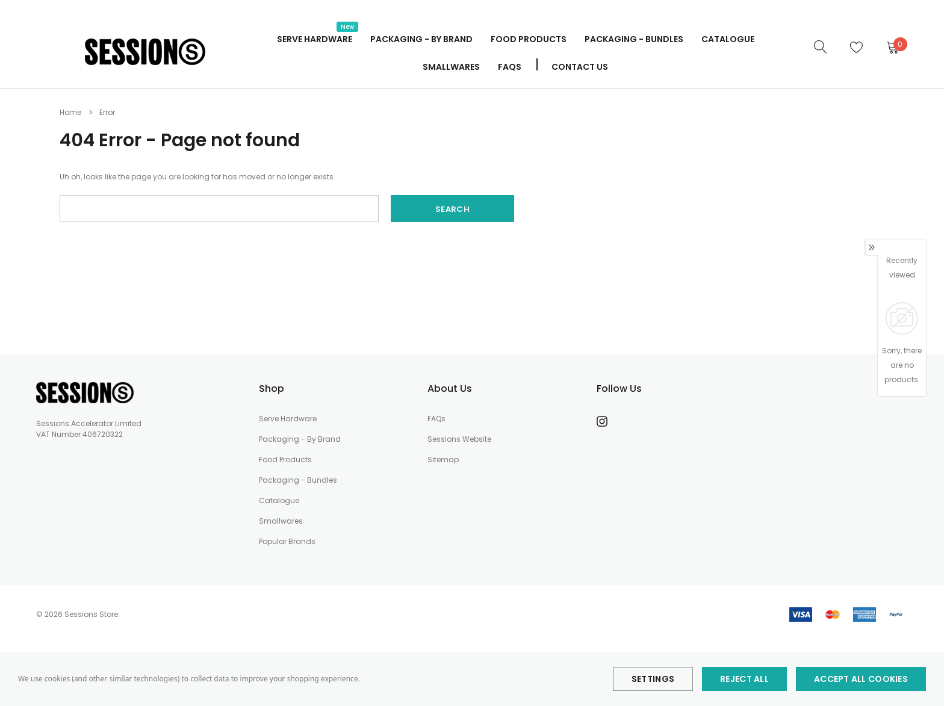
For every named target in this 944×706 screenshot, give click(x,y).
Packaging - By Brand (421, 39)
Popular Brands (287, 541)
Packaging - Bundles (298, 480)
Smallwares (451, 67)
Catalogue (279, 500)
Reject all (744, 679)
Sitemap (443, 459)
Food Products (529, 39)
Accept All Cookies (861, 679)
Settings (653, 679)
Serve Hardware (288, 418)
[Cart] (892, 47)
